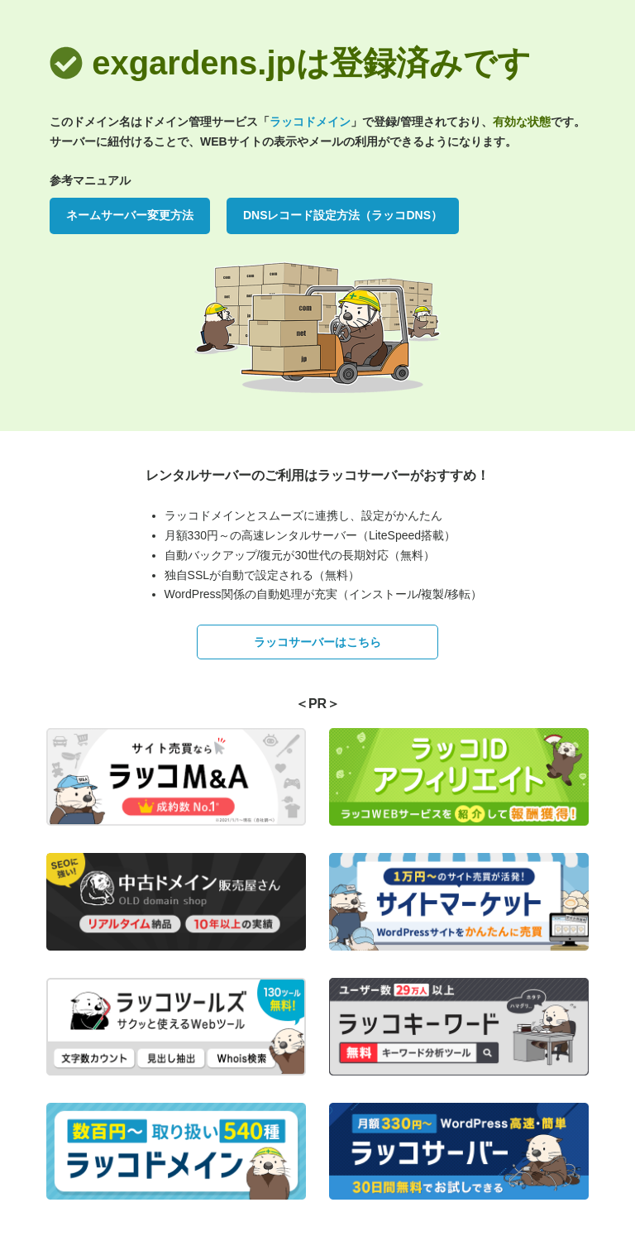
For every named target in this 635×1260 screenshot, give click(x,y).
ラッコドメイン (310, 121)
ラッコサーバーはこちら (317, 642)
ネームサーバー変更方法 (129, 215)
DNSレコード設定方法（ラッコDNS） (342, 215)
